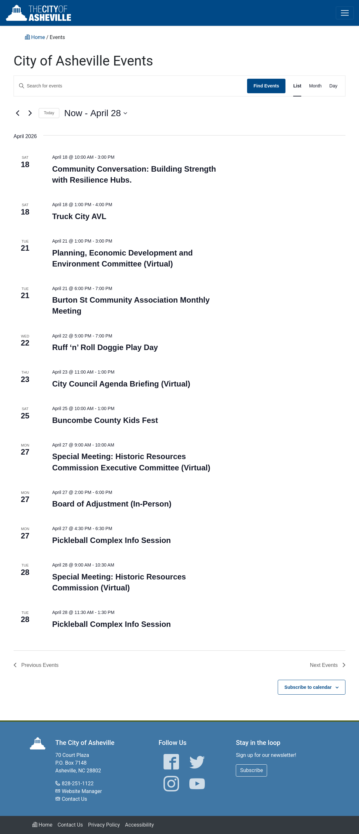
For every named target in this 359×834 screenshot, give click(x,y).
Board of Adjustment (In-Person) (112, 503)
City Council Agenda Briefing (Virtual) (121, 383)
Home (42, 825)
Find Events (266, 85)
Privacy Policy (104, 825)
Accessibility (139, 825)
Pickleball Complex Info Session (111, 540)
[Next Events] (30, 113)
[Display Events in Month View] (315, 86)
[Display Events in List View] (297, 86)
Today (49, 113)
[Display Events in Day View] (333, 86)
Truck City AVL (79, 216)
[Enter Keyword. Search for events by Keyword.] (130, 86)
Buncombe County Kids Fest (105, 420)
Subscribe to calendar (308, 687)
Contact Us (74, 799)
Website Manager (82, 791)
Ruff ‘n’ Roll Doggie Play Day (105, 347)
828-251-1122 (78, 783)
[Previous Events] (17, 113)
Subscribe (251, 770)
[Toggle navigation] (345, 12)
